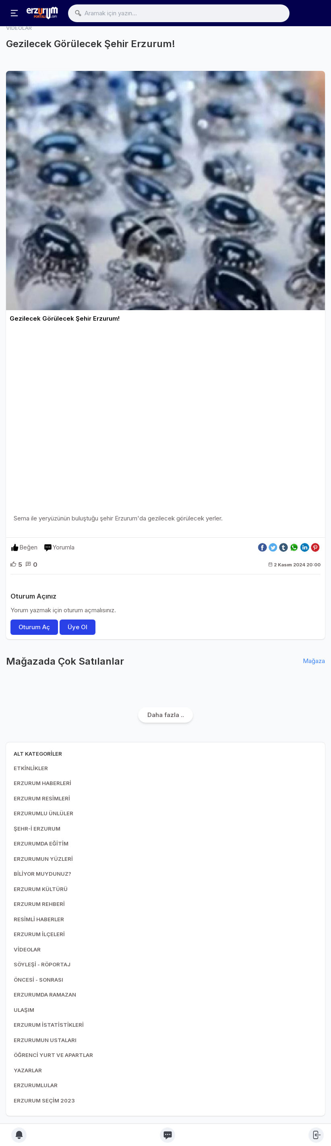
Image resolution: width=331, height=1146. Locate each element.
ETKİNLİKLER (31, 768)
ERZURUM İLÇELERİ (39, 934)
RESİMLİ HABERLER (39, 919)
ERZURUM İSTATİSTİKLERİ (49, 1025)
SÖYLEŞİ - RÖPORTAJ (42, 964)
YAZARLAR (28, 1070)
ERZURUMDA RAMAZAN (45, 994)
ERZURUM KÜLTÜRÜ (41, 889)
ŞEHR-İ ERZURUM (37, 828)
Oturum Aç (34, 627)
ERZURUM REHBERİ (39, 904)
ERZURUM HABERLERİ (42, 783)
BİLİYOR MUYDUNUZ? (42, 873)
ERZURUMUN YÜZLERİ (43, 859)
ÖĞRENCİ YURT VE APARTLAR (53, 1055)
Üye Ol (77, 627)
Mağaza (314, 661)
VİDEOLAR (27, 949)
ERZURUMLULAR (36, 1085)
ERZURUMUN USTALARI (45, 1040)
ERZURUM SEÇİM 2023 (44, 1100)
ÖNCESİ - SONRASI (38, 979)
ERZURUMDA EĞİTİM (41, 843)
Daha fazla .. (165, 715)
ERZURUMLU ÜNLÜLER (43, 813)
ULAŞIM (24, 1010)
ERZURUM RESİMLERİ (42, 798)
